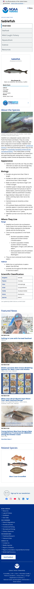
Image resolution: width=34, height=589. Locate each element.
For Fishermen (5, 520)
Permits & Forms (8, 524)
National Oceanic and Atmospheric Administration (16, 579)
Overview (6, 25)
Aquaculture (7, 40)
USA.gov (28, 575)
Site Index (6, 518)
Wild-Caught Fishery (10, 35)
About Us (5, 511)
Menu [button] (30, 8)
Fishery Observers (8, 531)
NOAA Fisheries (5, 508)
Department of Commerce (16, 577)
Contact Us (4, 541)
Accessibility (6, 573)
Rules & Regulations (9, 522)
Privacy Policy (20, 575)
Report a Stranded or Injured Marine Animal (16, 550)
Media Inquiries (7, 545)
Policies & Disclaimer (9, 575)
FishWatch (6, 515)
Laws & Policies (7, 513)
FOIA (16, 573)
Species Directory (7, 17)
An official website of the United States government (15, 2)
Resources (6, 49)
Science (5, 45)
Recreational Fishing (9, 529)
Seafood (5, 30)
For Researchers (6, 534)
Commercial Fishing (9, 527)
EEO (12, 573)
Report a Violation (8, 547)
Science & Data (7, 538)
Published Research (9, 536)
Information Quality (24, 573)
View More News (6, 439)
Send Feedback (8, 557)
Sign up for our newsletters (20, 493)
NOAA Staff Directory (9, 552)
